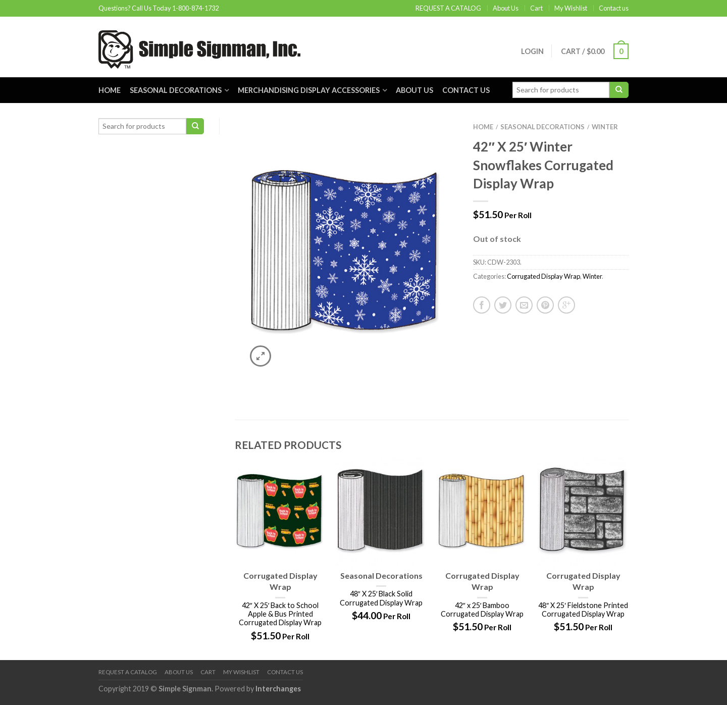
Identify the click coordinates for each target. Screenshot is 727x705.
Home (109, 90)
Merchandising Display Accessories (309, 90)
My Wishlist (570, 8)
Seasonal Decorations (176, 90)
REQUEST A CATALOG (448, 8)
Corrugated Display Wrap (543, 276)
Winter (605, 127)
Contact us (614, 8)
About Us (505, 8)
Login (532, 51)
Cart (536, 8)
